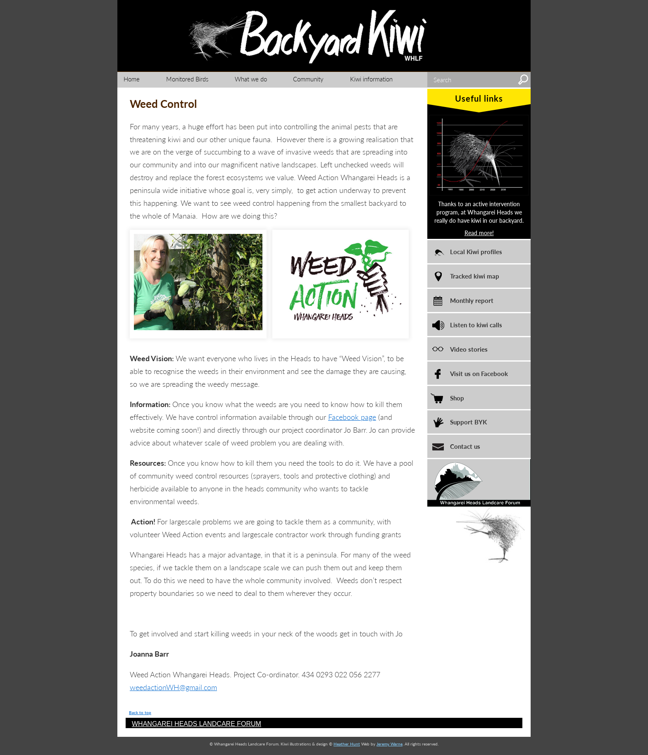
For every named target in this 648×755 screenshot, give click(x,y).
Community (308, 78)
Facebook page (352, 417)
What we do (251, 78)
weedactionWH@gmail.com (173, 687)
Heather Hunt (347, 744)
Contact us (465, 446)
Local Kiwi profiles (476, 251)
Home (132, 78)
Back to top (140, 712)
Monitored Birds (187, 78)
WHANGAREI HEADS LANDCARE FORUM (196, 723)
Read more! (479, 233)
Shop (457, 397)
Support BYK (468, 421)
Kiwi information (371, 78)
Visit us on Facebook (479, 373)
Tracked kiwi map (474, 276)
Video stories (469, 349)
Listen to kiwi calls (476, 324)
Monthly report (471, 300)
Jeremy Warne (389, 744)
